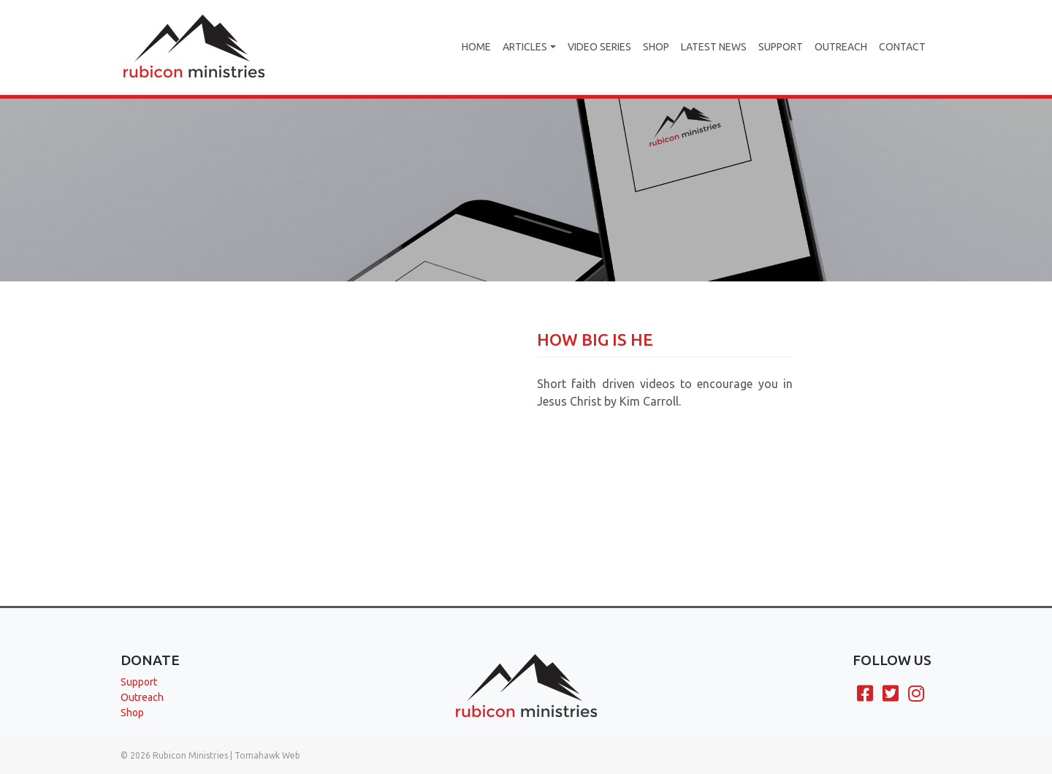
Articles (525, 47)
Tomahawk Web (267, 755)
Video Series (599, 47)
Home (476, 47)
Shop (656, 47)
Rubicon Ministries (190, 755)
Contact (902, 47)
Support (780, 47)
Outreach (841, 47)
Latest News (714, 47)
